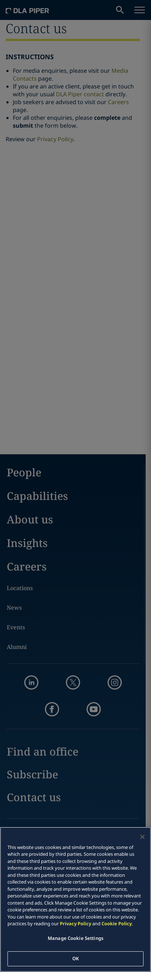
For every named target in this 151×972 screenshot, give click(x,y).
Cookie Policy (116, 923)
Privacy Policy (75, 923)
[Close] (142, 837)
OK (75, 958)
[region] (75, 899)
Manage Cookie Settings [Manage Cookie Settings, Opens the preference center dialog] (75, 938)
